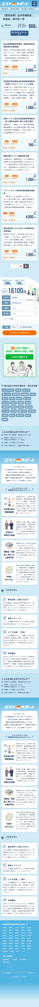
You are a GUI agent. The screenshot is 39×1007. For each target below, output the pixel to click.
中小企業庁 (14, 959)
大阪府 (10, 941)
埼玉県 (4, 933)
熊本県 (16, 948)
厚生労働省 (23, 959)
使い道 (6, 313)
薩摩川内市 (22, 411)
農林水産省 (6, 962)
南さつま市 (6, 394)
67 (26, 266)
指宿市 (13, 403)
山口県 (29, 943)
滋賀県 (29, 938)
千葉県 (10, 933)
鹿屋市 (28, 415)
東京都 (16, 933)
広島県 (23, 943)
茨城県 (16, 930)
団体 (14, 327)
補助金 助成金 (5, 9)
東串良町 (5, 407)
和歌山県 (29, 941)
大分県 (23, 948)
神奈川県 (23, 933)
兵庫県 (16, 941)
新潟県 (30, 933)
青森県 (10, 927)
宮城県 (23, 927)
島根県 (10, 943)
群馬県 (29, 930)
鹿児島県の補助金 (15, 9)
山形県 (4, 930)
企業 (6, 327)
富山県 (4, 935)
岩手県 (16, 927)
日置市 (20, 403)
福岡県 (29, 946)
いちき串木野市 (8, 390)
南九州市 (26, 390)
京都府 (4, 941)
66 (21, 266)
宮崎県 (29, 948)
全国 (17, 951)
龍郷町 (4, 419)
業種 (6, 308)
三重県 (23, 938)
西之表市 (32, 411)
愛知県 (16, 938)
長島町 (4, 415)
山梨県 (23, 935)
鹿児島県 (5, 951)
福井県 (16, 935)
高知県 (23, 946)
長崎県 (10, 948)
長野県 (29, 935)
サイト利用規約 (6, 973)
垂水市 (4, 398)
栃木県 (23, 930)
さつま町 (5, 411)
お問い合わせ (31, 973)
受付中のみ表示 (27, 327)
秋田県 (29, 927)
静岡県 (10, 938)
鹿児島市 (20, 415)
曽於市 (28, 403)
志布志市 (5, 403)
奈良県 (23, 941)
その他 (23, 951)
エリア (6, 297)
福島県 (10, 930)
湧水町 (20, 407)
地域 (6, 303)
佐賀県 (4, 948)
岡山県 (16, 943)
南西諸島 (25, 394)
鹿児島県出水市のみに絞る (20, 33)
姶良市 (19, 398)
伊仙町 (18, 390)
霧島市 (12, 415)
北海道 (4, 927)
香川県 (10, 946)
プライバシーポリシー (19, 973)
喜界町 (32, 394)
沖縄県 (12, 951)
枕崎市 (13, 407)
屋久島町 (27, 398)
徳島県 (4, 946)
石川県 (10, 935)
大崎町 (12, 398)
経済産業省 (6, 959)
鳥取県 (4, 943)
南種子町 (16, 394)
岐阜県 (4, 938)
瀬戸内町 (29, 407)
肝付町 (13, 411)
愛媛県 (16, 946)
